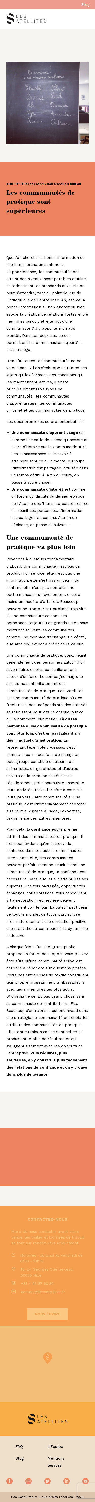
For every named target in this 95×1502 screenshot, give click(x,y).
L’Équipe (55, 1446)
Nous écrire (47, 1314)
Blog (85, 4)
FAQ (19, 1446)
